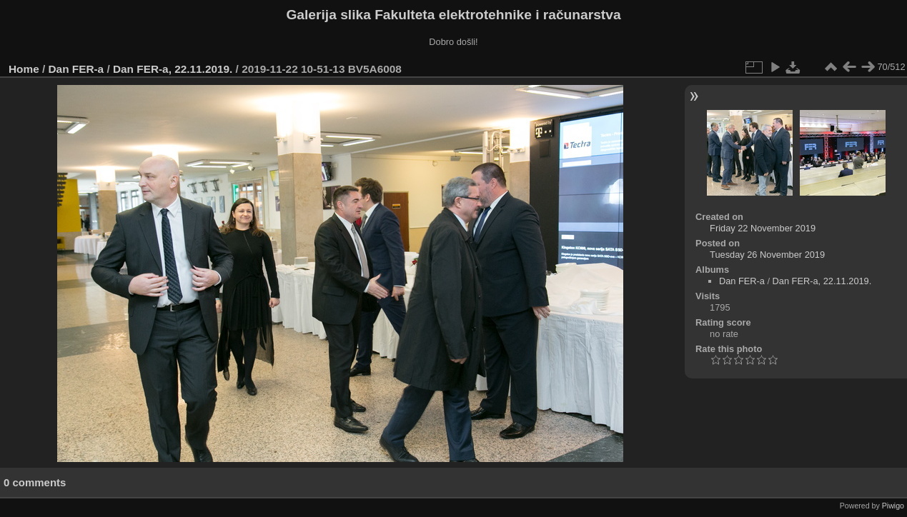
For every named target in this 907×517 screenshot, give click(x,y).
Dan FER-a (76, 69)
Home (24, 69)
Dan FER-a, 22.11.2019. (172, 69)
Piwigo (893, 505)
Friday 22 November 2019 (763, 228)
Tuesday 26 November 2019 (767, 254)
